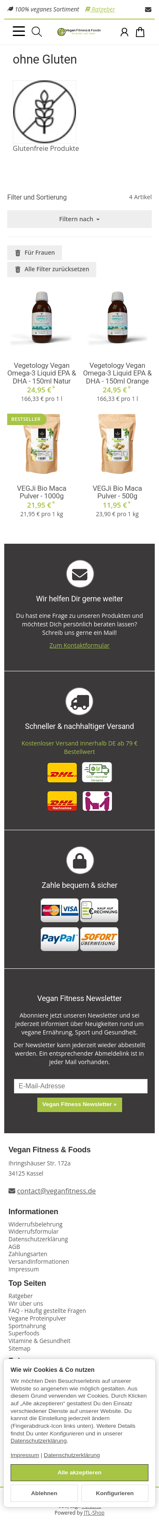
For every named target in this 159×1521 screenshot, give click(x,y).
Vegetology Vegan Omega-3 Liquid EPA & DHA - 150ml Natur (41, 373)
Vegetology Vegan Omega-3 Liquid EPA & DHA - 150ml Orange (117, 373)
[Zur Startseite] (79, 32)
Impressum (25, 1455)
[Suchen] (36, 31)
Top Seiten (27, 1283)
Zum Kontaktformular (79, 645)
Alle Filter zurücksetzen (51, 269)
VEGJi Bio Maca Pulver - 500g (117, 492)
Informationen (33, 1212)
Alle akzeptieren (80, 1472)
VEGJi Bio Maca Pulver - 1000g (41, 492)
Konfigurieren (115, 1493)
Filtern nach (79, 219)
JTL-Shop (94, 1512)
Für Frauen (34, 252)
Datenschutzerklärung (39, 1441)
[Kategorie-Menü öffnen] (19, 31)
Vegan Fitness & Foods (49, 1150)
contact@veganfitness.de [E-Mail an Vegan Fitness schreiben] (56, 1191)
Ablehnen (44, 1493)
